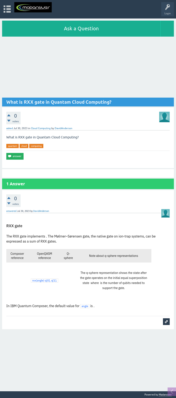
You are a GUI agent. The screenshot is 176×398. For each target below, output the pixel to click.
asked (9, 128)
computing (36, 146)
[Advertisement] (88, 68)
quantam (12, 146)
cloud (24, 146)
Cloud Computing (41, 128)
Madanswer (165, 394)
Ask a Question (81, 28)
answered (11, 211)
